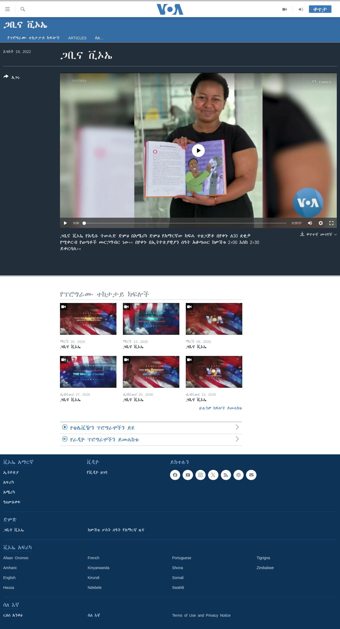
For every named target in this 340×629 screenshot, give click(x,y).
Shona (177, 567)
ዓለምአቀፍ (12, 502)
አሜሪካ (9, 492)
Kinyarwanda (98, 567)
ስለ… (99, 38)
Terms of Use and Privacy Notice (201, 615)
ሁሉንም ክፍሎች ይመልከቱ (220, 408)
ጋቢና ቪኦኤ (13, 530)
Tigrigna (263, 557)
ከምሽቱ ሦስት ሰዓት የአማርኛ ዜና (116, 530)
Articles (77, 38)
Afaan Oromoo (15, 557)
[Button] (11, 78)
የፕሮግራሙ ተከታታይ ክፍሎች (33, 38)
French (94, 557)
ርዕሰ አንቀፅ (12, 615)
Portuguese (181, 557)
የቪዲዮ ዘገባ (97, 472)
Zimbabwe (265, 567)
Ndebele (95, 587)
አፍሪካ (8, 482)
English (9, 577)
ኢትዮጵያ (11, 472)
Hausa (8, 587)
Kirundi (94, 577)
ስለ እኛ (94, 615)
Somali (178, 577)
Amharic (10, 567)
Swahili (178, 587)
